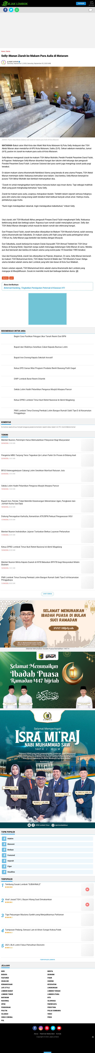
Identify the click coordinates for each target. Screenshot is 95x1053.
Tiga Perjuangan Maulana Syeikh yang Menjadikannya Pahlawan (34, 914)
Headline (11, 872)
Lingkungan (52, 988)
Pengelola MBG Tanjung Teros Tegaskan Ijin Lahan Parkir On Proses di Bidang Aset (38, 455)
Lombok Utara (53, 994)
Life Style (5, 988)
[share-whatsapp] (17, 10)
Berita (5, 278)
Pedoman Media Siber (47, 1034)
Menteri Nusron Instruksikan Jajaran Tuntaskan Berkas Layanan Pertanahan (35, 531)
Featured (11, 855)
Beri (3, 971)
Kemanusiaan (6, 984)
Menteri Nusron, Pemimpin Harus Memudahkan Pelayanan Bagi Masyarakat (35, 440)
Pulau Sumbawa (54, 1011)
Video (50, 1014)
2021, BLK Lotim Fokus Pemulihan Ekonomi (24, 945)
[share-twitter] (11, 10)
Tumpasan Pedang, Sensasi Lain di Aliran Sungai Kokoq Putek (33, 930)
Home (3, 51)
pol (11, 278)
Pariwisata (52, 1004)
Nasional (5, 1001)
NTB (49, 997)
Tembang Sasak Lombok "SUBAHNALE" (23, 884)
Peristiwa (52, 1007)
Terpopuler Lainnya (47, 959)
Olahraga (52, 1001)
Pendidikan (6, 1007)
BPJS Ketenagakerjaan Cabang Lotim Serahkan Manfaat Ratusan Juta (33, 470)
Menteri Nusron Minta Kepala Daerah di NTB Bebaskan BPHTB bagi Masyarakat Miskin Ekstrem (40, 563)
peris (50, 1017)
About (36, 1034)
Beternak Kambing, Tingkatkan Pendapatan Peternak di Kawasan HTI (34, 288)
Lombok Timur (7, 994)
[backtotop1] (93, 1037)
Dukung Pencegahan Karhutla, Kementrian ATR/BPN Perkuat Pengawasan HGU (36, 516)
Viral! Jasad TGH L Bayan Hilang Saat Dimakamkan (28, 899)
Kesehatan (52, 984)
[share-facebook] (5, 10)
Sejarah (10, 861)
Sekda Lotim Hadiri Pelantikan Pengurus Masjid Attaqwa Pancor (30, 486)
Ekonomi (10, 844)
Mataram (5, 997)
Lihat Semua (47, 594)
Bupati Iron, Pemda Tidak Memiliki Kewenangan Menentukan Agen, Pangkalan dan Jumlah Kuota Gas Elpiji (38, 502)
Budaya (10, 850)
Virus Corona (6, 1017)
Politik (4, 1011)
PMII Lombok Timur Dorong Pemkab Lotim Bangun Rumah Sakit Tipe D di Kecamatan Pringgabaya (40, 578)
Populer (81, 3)
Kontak (58, 1034)
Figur (9, 866)
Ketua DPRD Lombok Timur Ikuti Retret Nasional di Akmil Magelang (31, 547)
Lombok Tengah (54, 991)
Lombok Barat (7, 991)
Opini (3, 1004)
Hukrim (10, 839)
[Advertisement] (47, 30)
